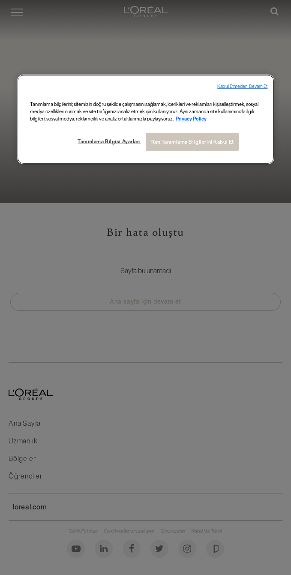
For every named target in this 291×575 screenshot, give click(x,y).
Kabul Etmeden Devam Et (242, 86)
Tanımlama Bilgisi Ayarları (109, 141)
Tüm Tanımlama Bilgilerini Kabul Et (192, 141)
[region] (145, 119)
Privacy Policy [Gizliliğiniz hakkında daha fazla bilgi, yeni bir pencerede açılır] (191, 118)
